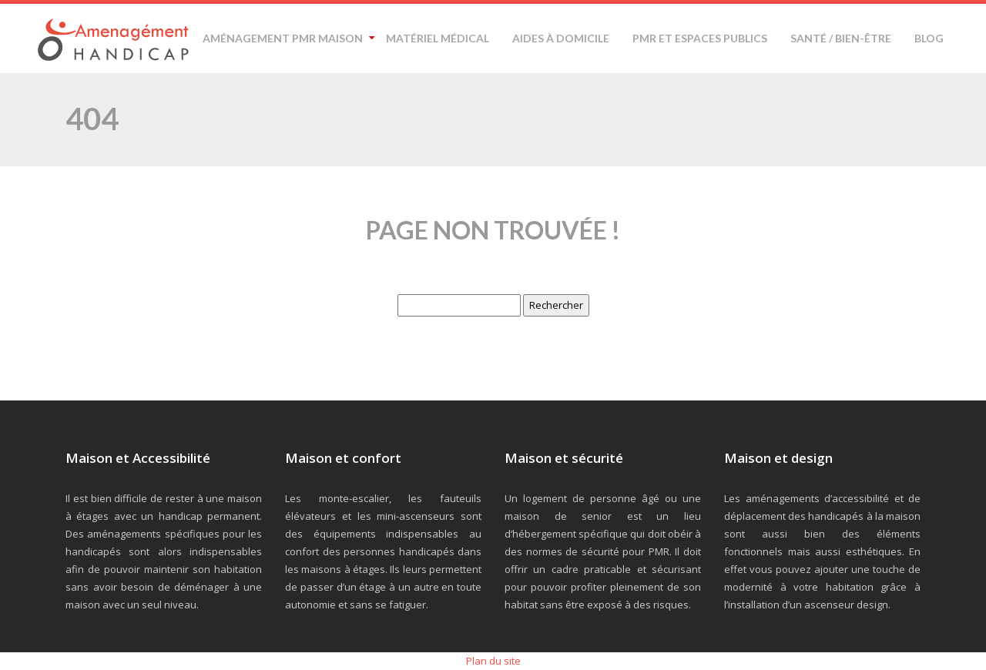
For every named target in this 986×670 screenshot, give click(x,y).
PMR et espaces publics (699, 38)
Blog (929, 38)
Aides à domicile (560, 38)
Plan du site (493, 661)
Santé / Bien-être (840, 38)
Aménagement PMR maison (283, 38)
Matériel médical (437, 38)
